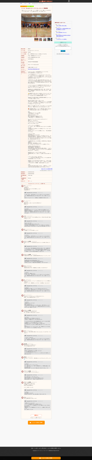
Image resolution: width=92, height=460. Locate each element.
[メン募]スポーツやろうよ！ (46, 1)
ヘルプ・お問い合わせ (42, 448)
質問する (36, 415)
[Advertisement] (36, 45)
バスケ (25, 3)
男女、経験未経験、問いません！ (61, 32)
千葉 (29, 3)
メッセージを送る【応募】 (36, 422)
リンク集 (35, 448)
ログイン (69, 1)
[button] (51, 25)
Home (32, 448)
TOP (21, 3)
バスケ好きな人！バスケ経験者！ (61, 39)
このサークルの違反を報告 (46, 168)
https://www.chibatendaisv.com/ (33, 69)
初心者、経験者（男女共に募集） (61, 25)
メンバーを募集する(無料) (52, 448)
